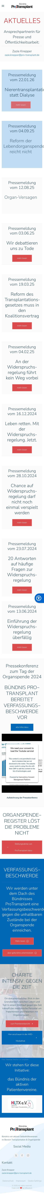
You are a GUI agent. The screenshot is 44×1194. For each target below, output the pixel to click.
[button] (3, 6)
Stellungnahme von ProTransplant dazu (19, 847)
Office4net (28, 1191)
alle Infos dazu (22, 728)
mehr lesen (22, 259)
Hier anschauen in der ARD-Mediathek (22, 1038)
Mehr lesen (22, 941)
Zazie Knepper (22, 51)
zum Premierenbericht (22, 1024)
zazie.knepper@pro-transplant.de (22, 55)
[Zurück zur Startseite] (22, 6)
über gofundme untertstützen (22, 953)
